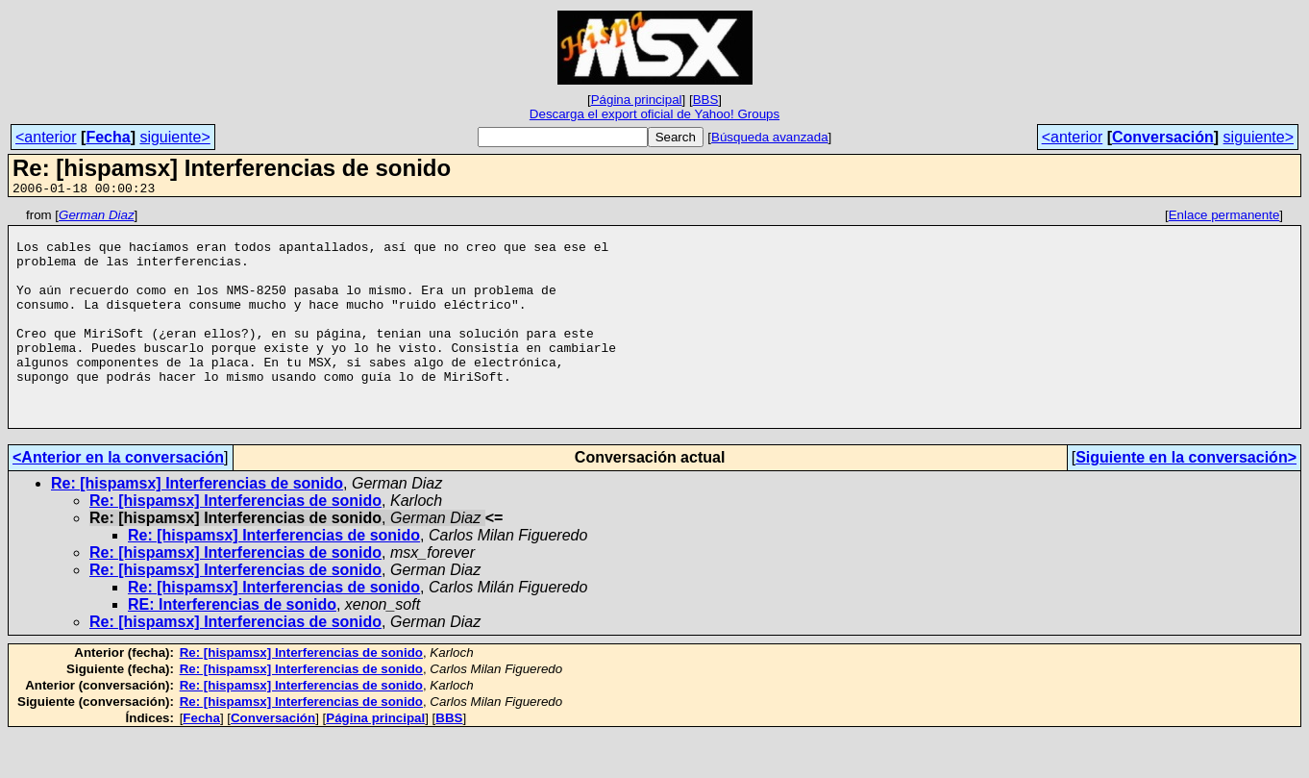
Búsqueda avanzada (769, 137)
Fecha (108, 137)
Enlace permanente (1224, 218)
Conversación (1163, 137)
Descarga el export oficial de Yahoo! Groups (654, 114)
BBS (706, 99)
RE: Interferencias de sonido (232, 648)
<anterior (46, 137)
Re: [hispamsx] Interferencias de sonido (197, 526)
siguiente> (174, 137)
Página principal (636, 99)
